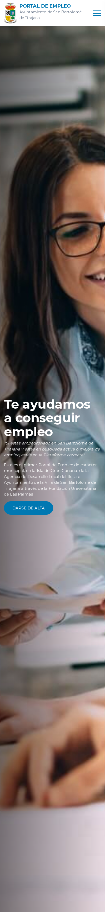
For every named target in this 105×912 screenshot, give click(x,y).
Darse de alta (28, 508)
